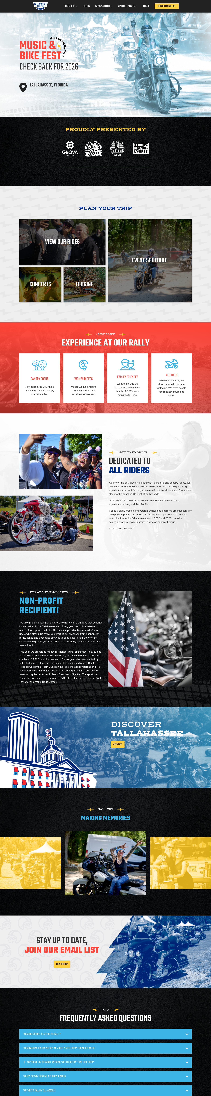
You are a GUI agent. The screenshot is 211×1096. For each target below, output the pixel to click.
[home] (40, 6)
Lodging (86, 6)
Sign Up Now (62, 964)
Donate (146, 6)
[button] (71, 6)
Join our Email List (166, 6)
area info (117, 744)
